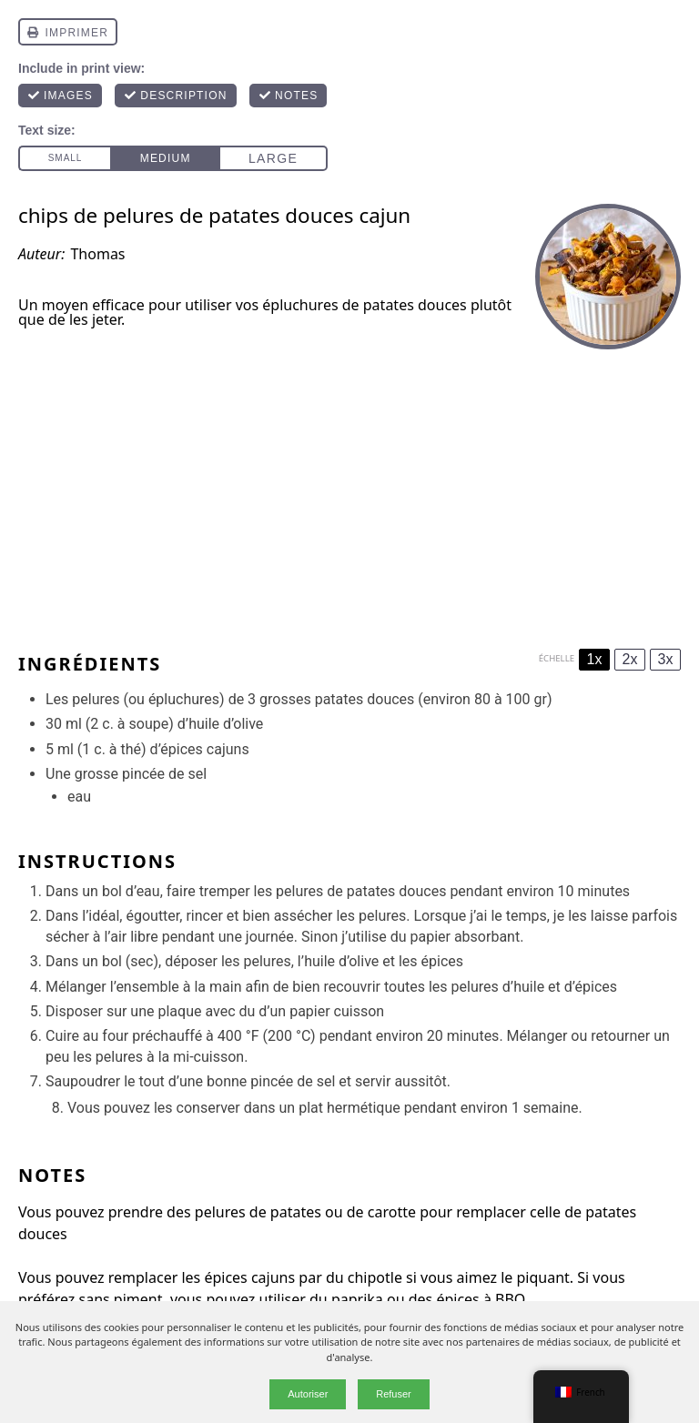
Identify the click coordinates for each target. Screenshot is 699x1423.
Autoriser (308, 1393)
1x (595, 659)
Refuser (393, 1393)
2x (630, 659)
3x (666, 659)
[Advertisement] (349, 494)
